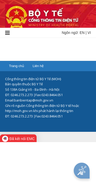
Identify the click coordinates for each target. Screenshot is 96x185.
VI (89, 33)
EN (82, 33)
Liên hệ (38, 66)
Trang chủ (16, 66)
